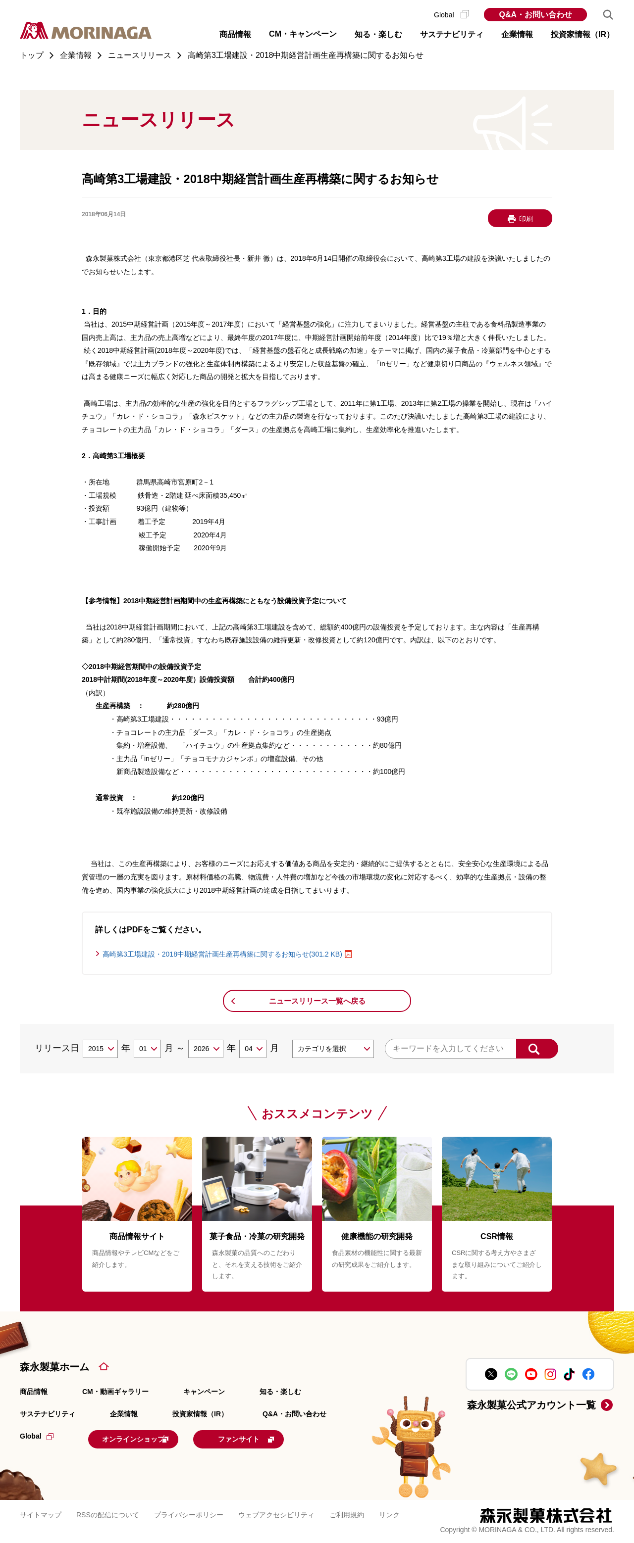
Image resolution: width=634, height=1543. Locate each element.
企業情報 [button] (517, 34)
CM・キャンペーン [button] (303, 34)
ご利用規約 (346, 1513)
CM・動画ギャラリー (115, 1392)
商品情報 (34, 1392)
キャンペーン (204, 1392)
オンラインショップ (149, 1438)
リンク (389, 1513)
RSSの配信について (107, 1513)
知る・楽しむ (280, 1392)
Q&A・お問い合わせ (535, 14)
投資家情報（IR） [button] (582, 34)
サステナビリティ (47, 1414)
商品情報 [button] (235, 34)
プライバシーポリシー (188, 1513)
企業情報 (124, 1414)
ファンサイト (279, 1438)
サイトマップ (40, 1513)
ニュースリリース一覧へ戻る (317, 1001)
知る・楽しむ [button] (378, 34)
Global (451, 15)
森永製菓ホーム (54, 1366)
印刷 (526, 219)
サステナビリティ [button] (451, 34)
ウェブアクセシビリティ (276, 1513)
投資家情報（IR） (200, 1414)
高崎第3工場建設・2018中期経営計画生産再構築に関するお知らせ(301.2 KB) (222, 954)
